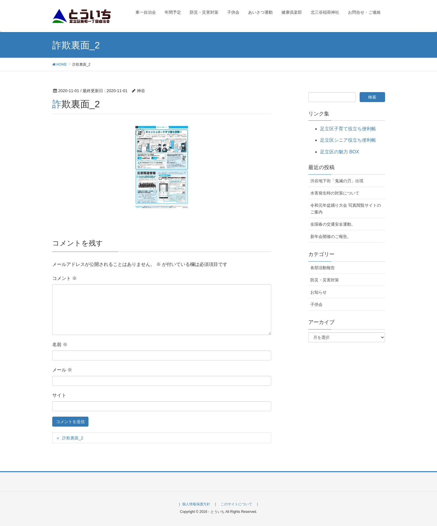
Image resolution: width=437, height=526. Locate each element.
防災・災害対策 (324, 280)
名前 (59, 344)
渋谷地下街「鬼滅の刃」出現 (336, 180)
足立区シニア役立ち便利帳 (348, 140)
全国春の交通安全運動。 (332, 224)
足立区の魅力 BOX (339, 151)
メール (62, 369)
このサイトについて (236, 504)
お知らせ (318, 292)
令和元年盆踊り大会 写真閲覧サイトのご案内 (345, 208)
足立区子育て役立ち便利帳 (348, 128)
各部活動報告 (322, 267)
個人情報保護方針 (196, 504)
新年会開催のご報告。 (330, 236)
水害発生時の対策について (334, 193)
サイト (59, 395)
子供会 (316, 304)
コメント (64, 278)
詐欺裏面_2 (72, 438)
